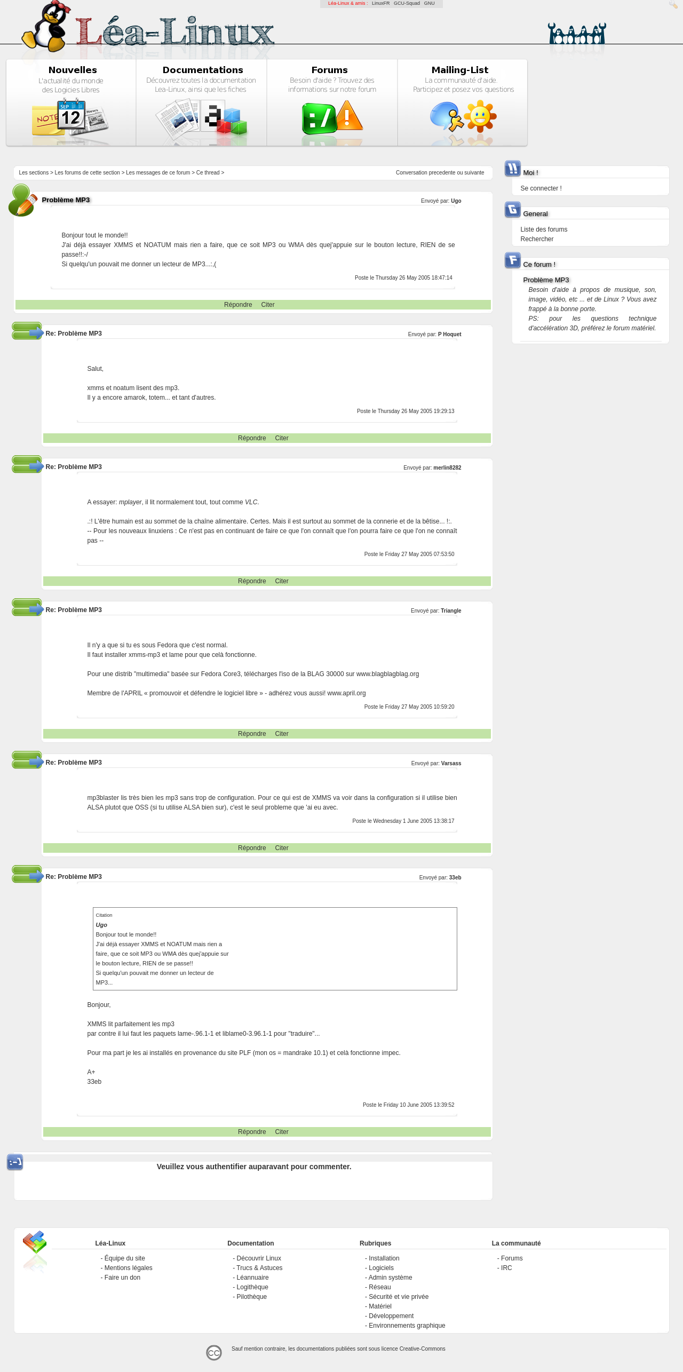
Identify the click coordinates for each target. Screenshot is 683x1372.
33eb (455, 878)
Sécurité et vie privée (398, 1296)
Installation (384, 1258)
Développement (391, 1316)
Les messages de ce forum (158, 173)
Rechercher (536, 239)
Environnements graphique (407, 1325)
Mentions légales (129, 1268)
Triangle (451, 611)
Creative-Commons (423, 1349)
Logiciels (381, 1268)
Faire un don (122, 1277)
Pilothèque (252, 1296)
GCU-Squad (407, 3)
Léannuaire (253, 1277)
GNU (429, 3)
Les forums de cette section (87, 173)
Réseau (380, 1287)
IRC (506, 1268)
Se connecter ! (540, 188)
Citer (267, 304)
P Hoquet (450, 334)
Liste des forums (543, 229)
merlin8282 (447, 468)
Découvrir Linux (259, 1258)
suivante (474, 173)
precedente (442, 173)
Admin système (390, 1277)
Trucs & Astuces (259, 1268)
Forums (512, 1258)
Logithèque (252, 1287)
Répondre (238, 304)
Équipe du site (125, 1258)
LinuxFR (381, 3)
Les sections (34, 173)
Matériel (380, 1306)
